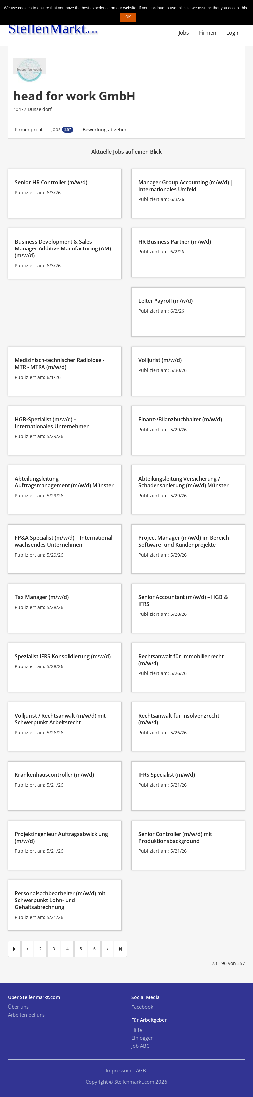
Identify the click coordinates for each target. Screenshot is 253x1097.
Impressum (118, 1070)
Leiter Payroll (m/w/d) (165, 300)
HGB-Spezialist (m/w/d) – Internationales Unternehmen (52, 423)
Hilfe (136, 1030)
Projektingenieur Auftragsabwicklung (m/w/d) (61, 837)
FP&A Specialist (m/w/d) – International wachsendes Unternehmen (63, 541)
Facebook (142, 1007)
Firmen (207, 32)
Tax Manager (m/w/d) (42, 597)
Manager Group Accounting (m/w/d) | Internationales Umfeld (185, 186)
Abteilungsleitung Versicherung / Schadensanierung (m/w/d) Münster (183, 482)
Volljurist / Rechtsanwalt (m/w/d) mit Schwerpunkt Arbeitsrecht (60, 719)
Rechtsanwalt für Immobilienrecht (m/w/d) (181, 660)
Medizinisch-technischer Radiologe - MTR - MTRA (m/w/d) (59, 363)
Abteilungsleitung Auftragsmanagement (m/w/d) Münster (64, 482)
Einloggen (142, 1037)
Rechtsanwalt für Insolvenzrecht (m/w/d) (178, 719)
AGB (141, 1070)
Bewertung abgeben (105, 129)
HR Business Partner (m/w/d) (174, 241)
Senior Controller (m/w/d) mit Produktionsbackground (175, 837)
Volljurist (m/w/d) (160, 360)
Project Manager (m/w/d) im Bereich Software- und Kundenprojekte (183, 541)
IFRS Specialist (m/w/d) (166, 774)
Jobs (184, 32)
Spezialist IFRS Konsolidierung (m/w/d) (63, 656)
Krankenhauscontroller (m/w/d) (54, 774)
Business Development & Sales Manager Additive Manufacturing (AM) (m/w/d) (63, 248)
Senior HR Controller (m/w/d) (51, 182)
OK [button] (128, 17)
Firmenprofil (28, 129)
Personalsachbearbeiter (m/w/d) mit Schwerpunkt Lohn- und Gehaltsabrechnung (60, 900)
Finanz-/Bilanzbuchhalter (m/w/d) (180, 419)
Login (233, 32)
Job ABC (140, 1045)
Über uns (18, 1007)
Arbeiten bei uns (26, 1014)
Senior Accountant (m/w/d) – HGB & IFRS (183, 600)
